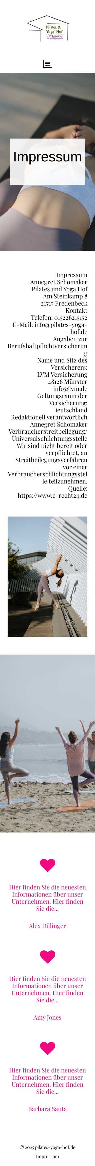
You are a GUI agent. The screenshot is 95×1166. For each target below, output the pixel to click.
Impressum (47, 1156)
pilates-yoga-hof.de (55, 1147)
